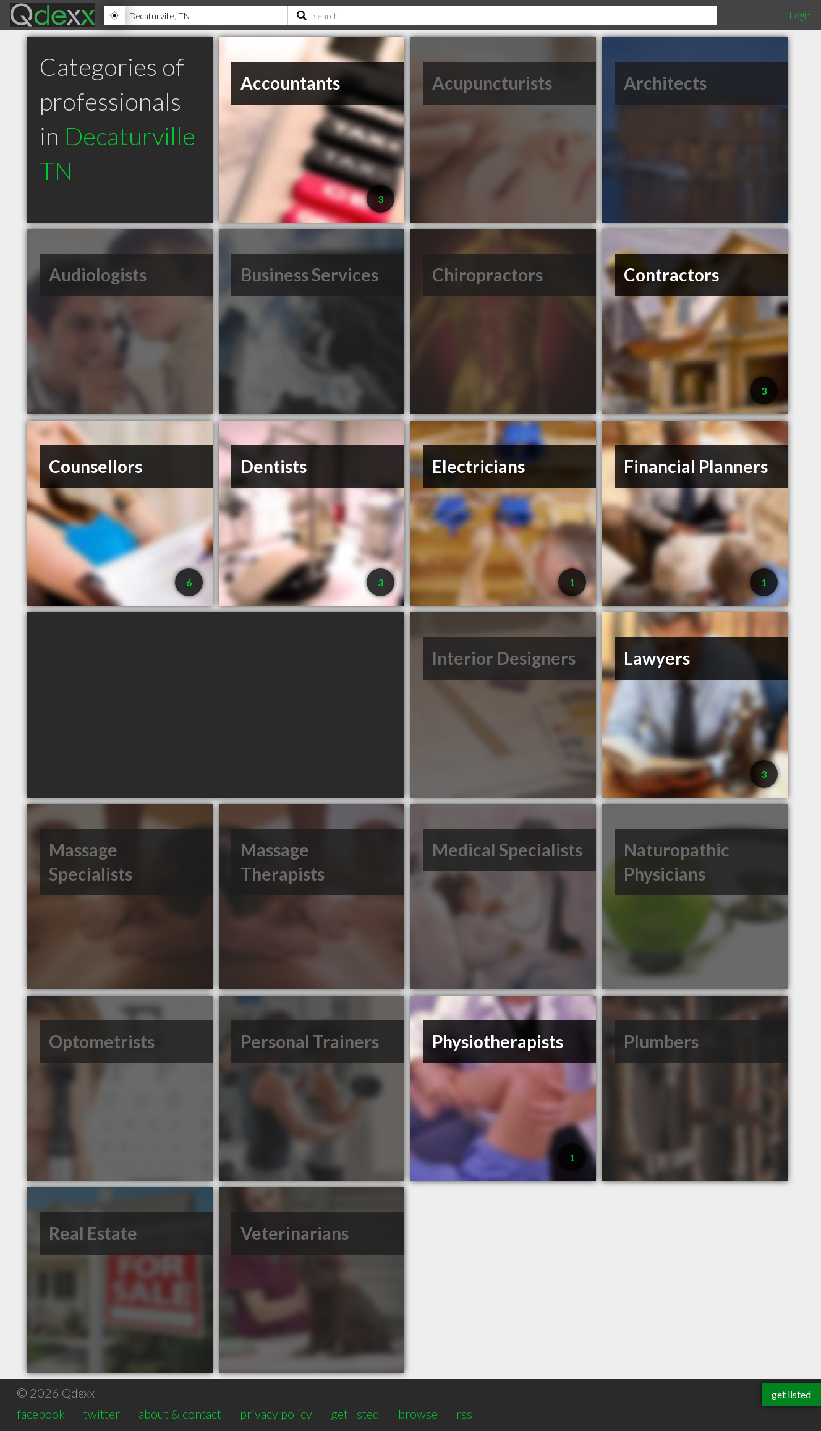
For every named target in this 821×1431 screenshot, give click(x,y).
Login (800, 15)
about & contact (179, 1413)
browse (418, 1413)
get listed (355, 1413)
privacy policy (276, 1413)
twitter (101, 1413)
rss (464, 1413)
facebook (41, 1413)
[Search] (502, 15)
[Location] (195, 15)
